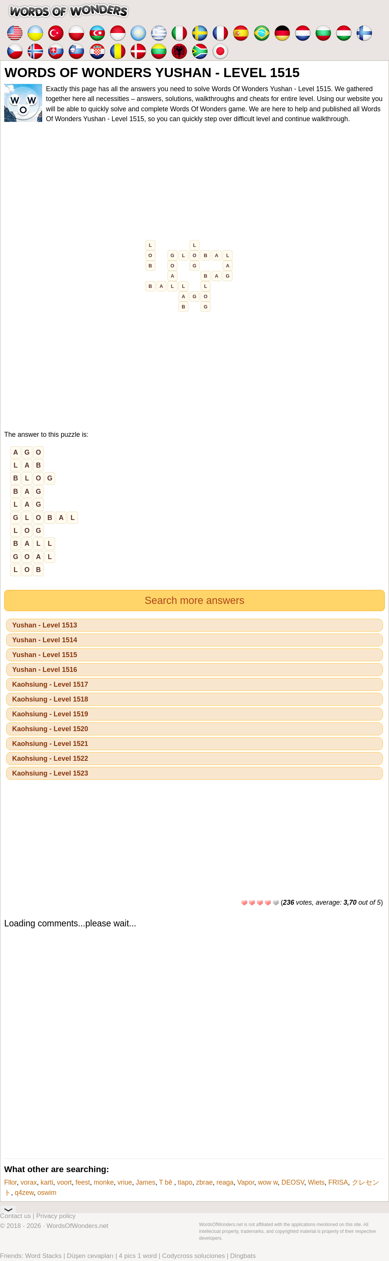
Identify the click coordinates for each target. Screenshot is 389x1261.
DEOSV (292, 1182)
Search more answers (195, 600)
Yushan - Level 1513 (44, 625)
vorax (29, 1182)
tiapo (185, 1182)
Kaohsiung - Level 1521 (50, 743)
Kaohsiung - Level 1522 (50, 758)
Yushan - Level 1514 (44, 640)
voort (64, 1182)
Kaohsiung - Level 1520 (50, 729)
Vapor (246, 1182)
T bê (166, 1182)
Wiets (316, 1182)
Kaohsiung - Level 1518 (50, 699)
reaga (225, 1182)
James (145, 1182)
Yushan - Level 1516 (44, 669)
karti (47, 1182)
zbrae (204, 1182)
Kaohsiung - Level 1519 (50, 714)
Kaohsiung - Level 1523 (50, 773)
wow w (268, 1182)
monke (104, 1182)
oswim (46, 1192)
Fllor (10, 1182)
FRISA (338, 1182)
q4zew (24, 1192)
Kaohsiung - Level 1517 (50, 684)
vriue (124, 1182)
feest (83, 1182)
